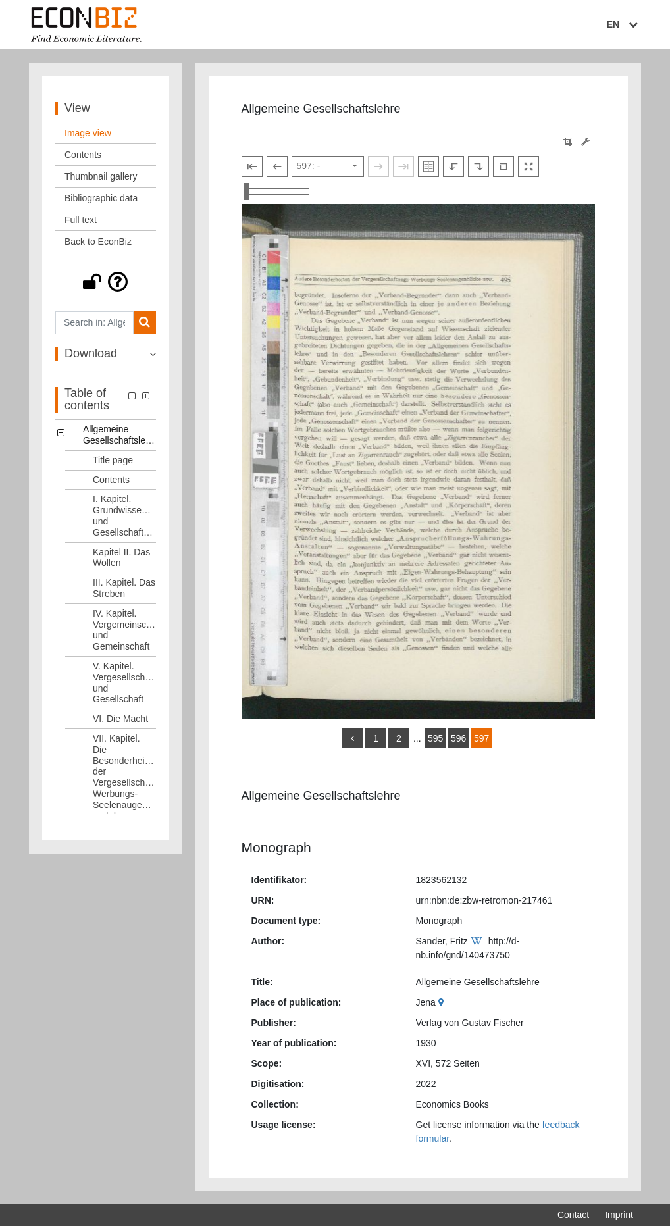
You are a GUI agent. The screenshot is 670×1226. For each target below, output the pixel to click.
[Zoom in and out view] (276, 191)
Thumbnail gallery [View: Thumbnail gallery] (101, 176)
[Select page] (327, 166)
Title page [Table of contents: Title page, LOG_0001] (113, 460)
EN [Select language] (624, 24)
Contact (573, 1215)
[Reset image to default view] (503, 166)
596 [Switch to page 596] (458, 738)
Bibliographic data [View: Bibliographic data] (101, 198)
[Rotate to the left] (453, 166)
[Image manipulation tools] (585, 142)
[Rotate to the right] (478, 166)
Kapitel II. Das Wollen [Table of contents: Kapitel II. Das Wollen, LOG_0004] (121, 558)
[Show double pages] (428, 166)
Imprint (619, 1215)
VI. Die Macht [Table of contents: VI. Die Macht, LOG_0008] (120, 718)
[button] (105, 281)
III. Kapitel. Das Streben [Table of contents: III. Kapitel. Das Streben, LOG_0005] (124, 588)
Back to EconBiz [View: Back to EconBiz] (98, 241)
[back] (352, 738)
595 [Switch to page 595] (435, 738)
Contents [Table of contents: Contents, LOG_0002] (111, 479)
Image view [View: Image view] (87, 133)
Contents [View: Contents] (82, 154)
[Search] (144, 323)
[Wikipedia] (478, 941)
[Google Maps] (442, 1002)
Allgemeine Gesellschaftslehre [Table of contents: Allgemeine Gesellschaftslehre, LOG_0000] (119, 435)
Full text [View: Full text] (80, 220)
